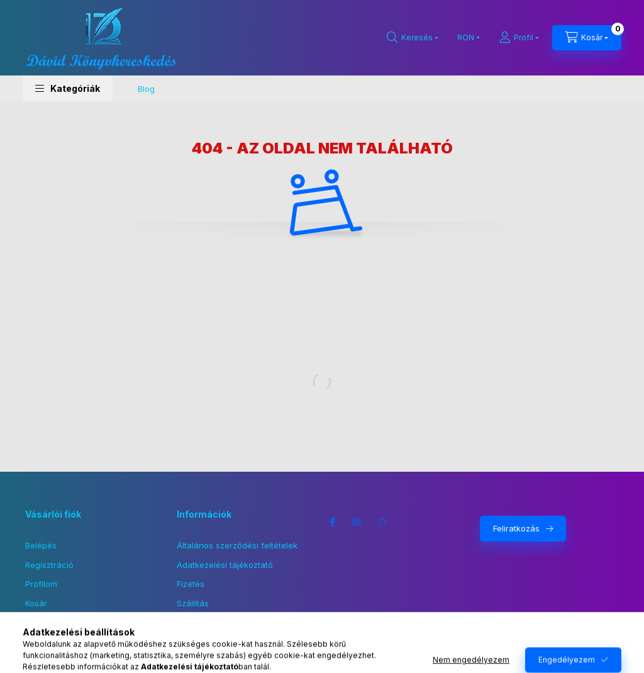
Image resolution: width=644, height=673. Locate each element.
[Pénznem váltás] (466, 37)
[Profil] (519, 37)
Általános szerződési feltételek (237, 545)
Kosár (36, 603)
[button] (68, 88)
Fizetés (190, 584)
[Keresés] (413, 37)
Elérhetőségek (205, 622)
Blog (146, 89)
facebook (332, 522)
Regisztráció (49, 565)
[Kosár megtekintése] (586, 37)
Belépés (41, 545)
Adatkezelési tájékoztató (225, 565)
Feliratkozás (516, 528)
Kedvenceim (49, 622)
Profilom (41, 584)
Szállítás (193, 603)
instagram (357, 522)
